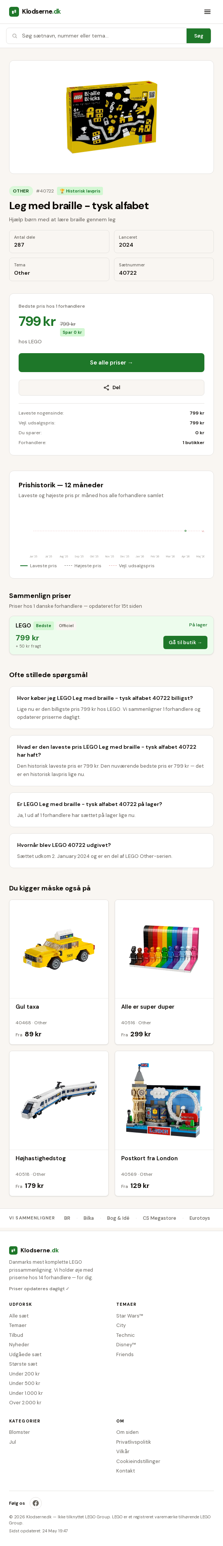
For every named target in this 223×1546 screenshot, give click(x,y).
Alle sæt (18, 1316)
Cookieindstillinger (138, 1461)
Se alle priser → (111, 362)
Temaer (18, 1325)
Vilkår (123, 1451)
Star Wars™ (129, 1316)
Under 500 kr (24, 1383)
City (121, 1325)
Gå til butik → (185, 642)
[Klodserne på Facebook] (36, 1503)
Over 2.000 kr (25, 1402)
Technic (125, 1335)
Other (21, 191)
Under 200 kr (24, 1374)
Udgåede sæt (25, 1354)
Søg (198, 36)
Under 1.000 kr (26, 1393)
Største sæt (23, 1364)
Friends (125, 1354)
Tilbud (16, 1335)
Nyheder (19, 1344)
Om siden (127, 1432)
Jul (12, 1442)
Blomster (19, 1432)
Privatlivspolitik (133, 1442)
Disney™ (126, 1344)
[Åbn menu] (207, 11)
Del (111, 387)
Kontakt (125, 1471)
